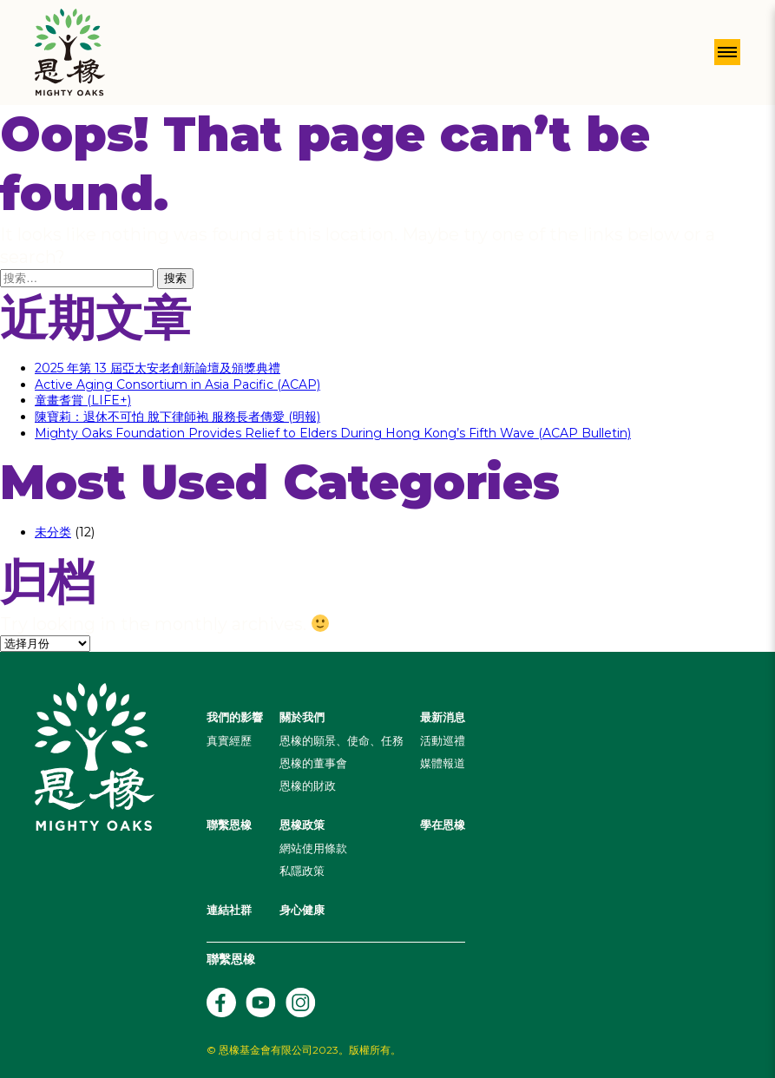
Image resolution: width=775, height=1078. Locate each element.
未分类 (53, 532)
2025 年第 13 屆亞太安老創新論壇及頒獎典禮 (157, 368)
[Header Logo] (70, 52)
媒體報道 (442, 763)
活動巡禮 (442, 740)
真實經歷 (229, 740)
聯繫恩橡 (229, 825)
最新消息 (442, 717)
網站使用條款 (313, 848)
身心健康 (302, 910)
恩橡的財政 (307, 785)
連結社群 (229, 910)
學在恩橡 (442, 825)
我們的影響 (235, 717)
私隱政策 (302, 871)
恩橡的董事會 (313, 763)
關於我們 (302, 717)
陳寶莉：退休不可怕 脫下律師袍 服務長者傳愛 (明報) (177, 416)
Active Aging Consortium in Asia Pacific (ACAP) (177, 384)
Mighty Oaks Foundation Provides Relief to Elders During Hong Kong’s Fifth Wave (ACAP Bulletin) (333, 433)
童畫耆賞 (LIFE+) (83, 400)
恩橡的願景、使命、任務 (341, 740)
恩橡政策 (302, 825)
